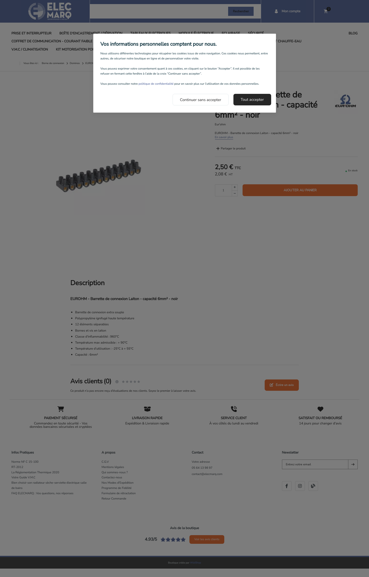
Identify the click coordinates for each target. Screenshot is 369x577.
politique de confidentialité (156, 84)
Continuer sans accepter (200, 100)
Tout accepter (252, 99)
